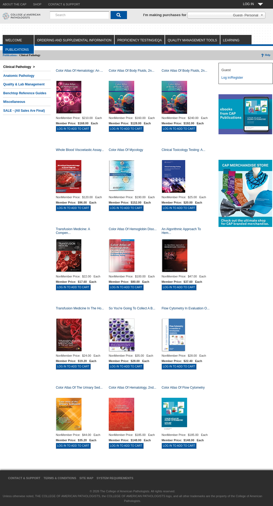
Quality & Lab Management (24, 84)
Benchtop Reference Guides (24, 93)
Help (265, 54)
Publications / (10, 55)
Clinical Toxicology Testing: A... (183, 150)
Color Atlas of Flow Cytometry (183, 387)
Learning (231, 40)
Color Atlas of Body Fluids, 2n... (131, 71)
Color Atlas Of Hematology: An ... (79, 71)
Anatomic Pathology (18, 76)
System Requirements (115, 478)
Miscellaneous (14, 102)
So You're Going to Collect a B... (132, 308)
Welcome (13, 40)
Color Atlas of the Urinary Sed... (79, 387)
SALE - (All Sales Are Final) (24, 111)
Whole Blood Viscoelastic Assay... (80, 150)
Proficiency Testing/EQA (139, 40)
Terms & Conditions (59, 478)
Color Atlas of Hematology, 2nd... (132, 387)
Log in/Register (232, 77)
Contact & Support (24, 478)
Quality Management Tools (192, 40)
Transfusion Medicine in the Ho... (80, 308)
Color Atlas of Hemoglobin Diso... (133, 229)
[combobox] (79, 15)
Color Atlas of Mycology (126, 150)
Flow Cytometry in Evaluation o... (186, 308)
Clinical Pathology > (19, 67)
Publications (17, 50)
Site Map (86, 478)
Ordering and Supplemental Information (74, 40)
